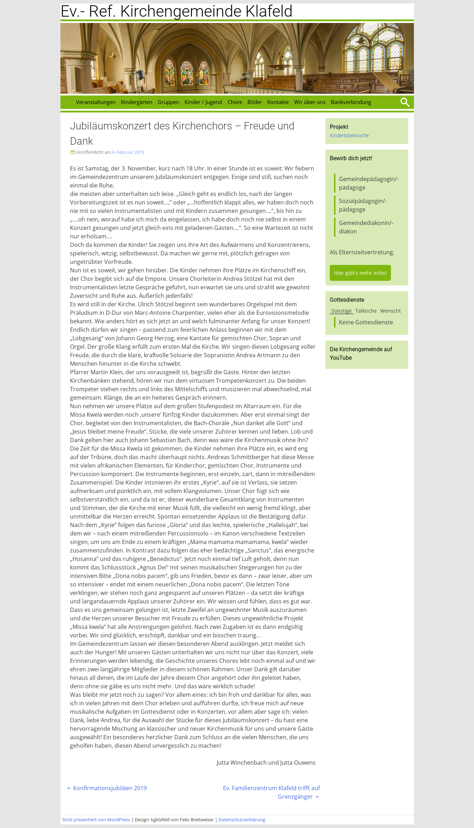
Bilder (254, 101)
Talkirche (366, 310)
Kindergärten (136, 101)
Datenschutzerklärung (241, 819)
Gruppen (168, 101)
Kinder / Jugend (203, 101)
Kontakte (278, 101)
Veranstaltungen (96, 101)
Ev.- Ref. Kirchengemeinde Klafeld (176, 11)
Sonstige (342, 310)
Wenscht (390, 310)
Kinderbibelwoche (349, 136)
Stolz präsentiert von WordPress (96, 819)
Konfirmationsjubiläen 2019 (106, 788)
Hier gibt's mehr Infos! (360, 273)
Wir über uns (310, 101)
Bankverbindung (351, 101)
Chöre (235, 101)
